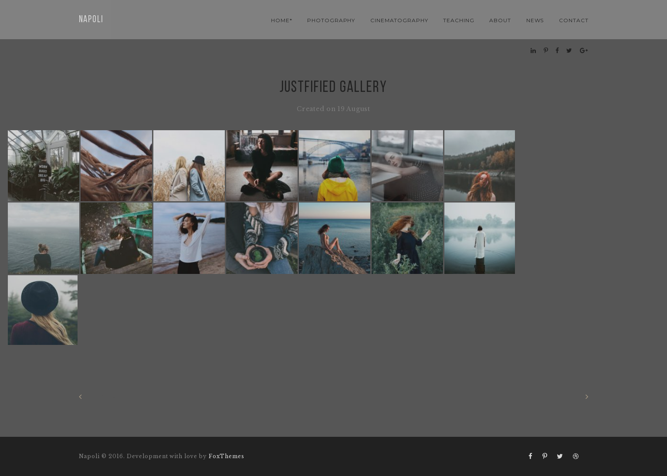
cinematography (399, 20)
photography (331, 20)
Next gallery (563, 396)
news (535, 20)
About (500, 20)
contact (574, 20)
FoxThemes (226, 456)
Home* (281, 20)
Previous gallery (110, 396)
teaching (458, 20)
